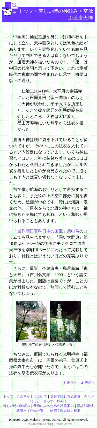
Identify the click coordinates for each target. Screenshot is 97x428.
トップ (26, 11)
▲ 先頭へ (87, 382)
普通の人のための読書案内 (53, 406)
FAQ (60, 401)
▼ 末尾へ (70, 382)
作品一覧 (36, 410)
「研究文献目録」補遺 (63, 410)
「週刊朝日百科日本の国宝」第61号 (46, 231)
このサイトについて (32, 396)
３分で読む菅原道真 (65, 396)
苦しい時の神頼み (58, 11)
